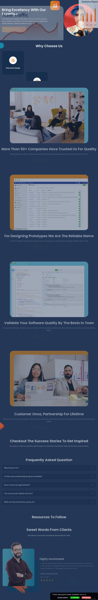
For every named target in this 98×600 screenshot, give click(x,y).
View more (83, 594)
